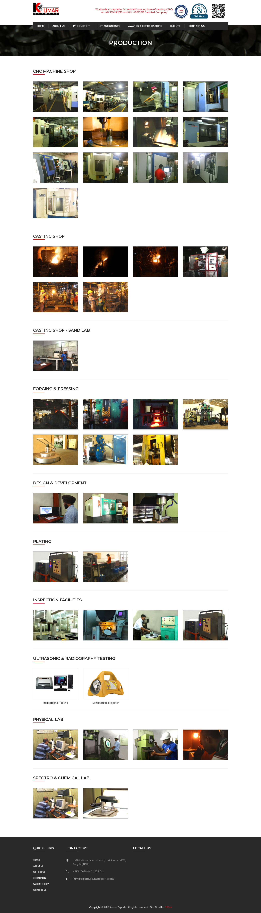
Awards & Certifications (145, 26)
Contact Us (196, 26)
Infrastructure (109, 26)
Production (39, 878)
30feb (168, 907)
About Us (58, 26)
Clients (175, 26)
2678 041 (98, 871)
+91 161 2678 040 (82, 871)
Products (80, 26)
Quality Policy (41, 884)
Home (40, 26)
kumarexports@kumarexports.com (93, 878)
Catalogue (39, 872)
